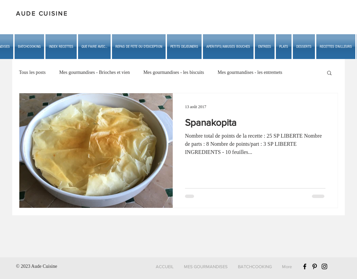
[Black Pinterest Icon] (314, 266)
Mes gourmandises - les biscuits (173, 72)
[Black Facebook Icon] (304, 266)
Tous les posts (32, 72)
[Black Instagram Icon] (324, 266)
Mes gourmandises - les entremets (250, 72)
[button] (94, 46)
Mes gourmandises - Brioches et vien (94, 72)
